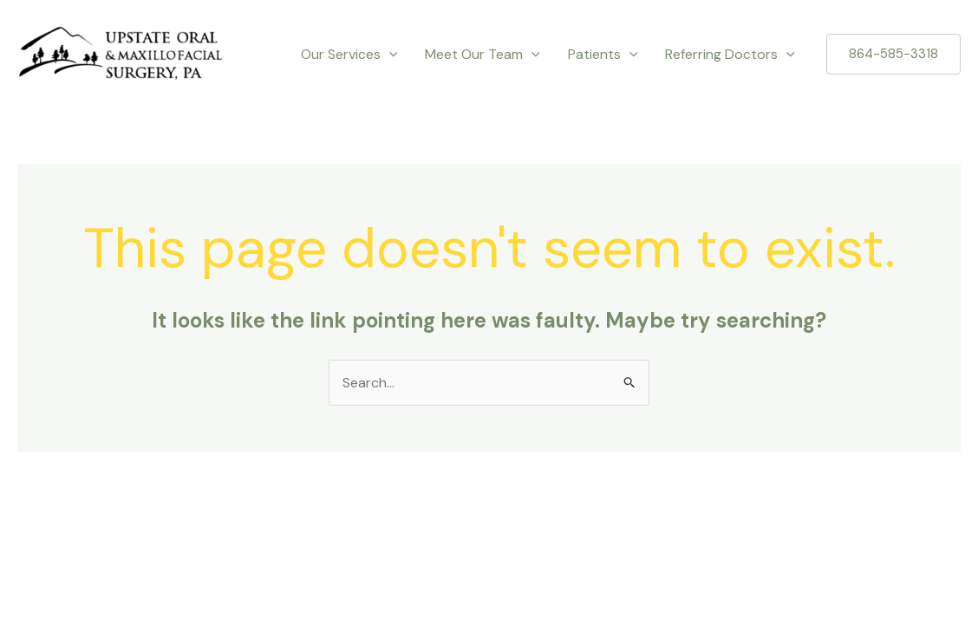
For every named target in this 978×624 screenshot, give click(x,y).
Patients (603, 54)
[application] (389, 54)
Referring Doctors (730, 54)
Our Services (349, 54)
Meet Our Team (482, 54)
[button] (893, 54)
